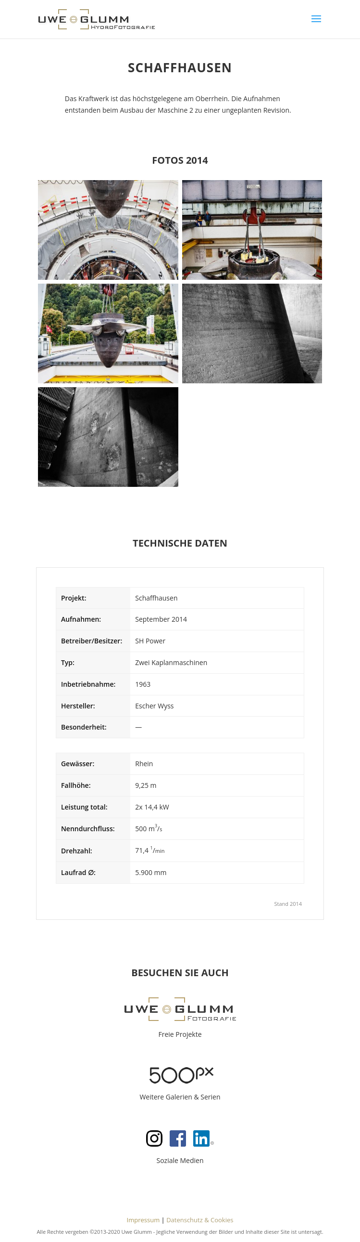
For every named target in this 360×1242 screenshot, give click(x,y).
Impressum (143, 1220)
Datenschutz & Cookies (199, 1220)
